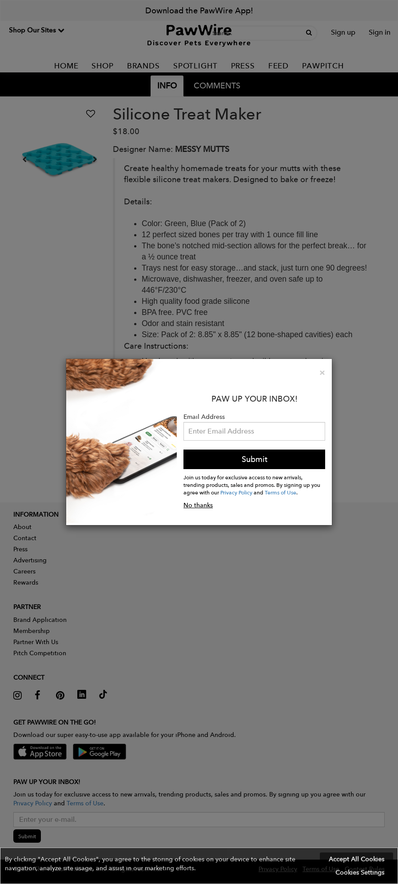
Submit (254, 459)
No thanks (198, 505)
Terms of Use (280, 492)
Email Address (204, 417)
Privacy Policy (236, 492)
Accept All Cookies (356, 859)
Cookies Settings (359, 872)
